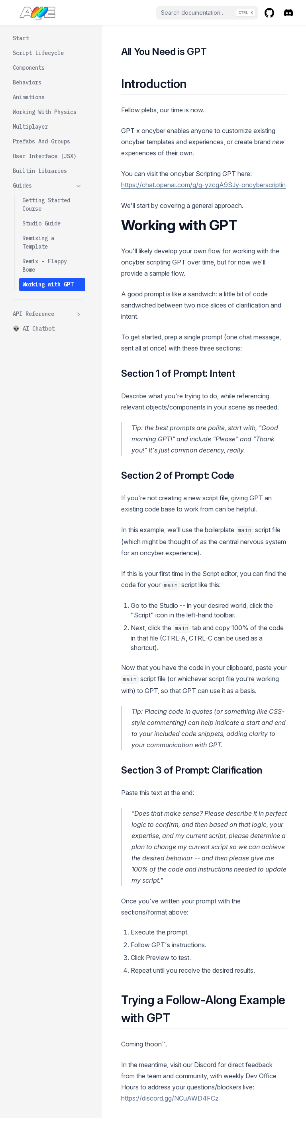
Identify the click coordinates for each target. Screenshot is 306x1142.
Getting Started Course (46, 204)
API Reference (47, 314)
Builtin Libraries (40, 170)
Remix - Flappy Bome (44, 265)
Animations (29, 97)
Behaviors (27, 82)
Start (21, 38)
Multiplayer (30, 126)
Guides (47, 186)
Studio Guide (41, 223)
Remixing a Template (38, 242)
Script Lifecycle (38, 53)
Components (29, 67)
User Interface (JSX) (44, 156)
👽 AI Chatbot (34, 328)
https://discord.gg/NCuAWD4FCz (170, 1098)
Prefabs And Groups (41, 141)
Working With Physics (44, 112)
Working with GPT (47, 284)
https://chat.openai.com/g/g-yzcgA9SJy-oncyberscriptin (203, 185)
